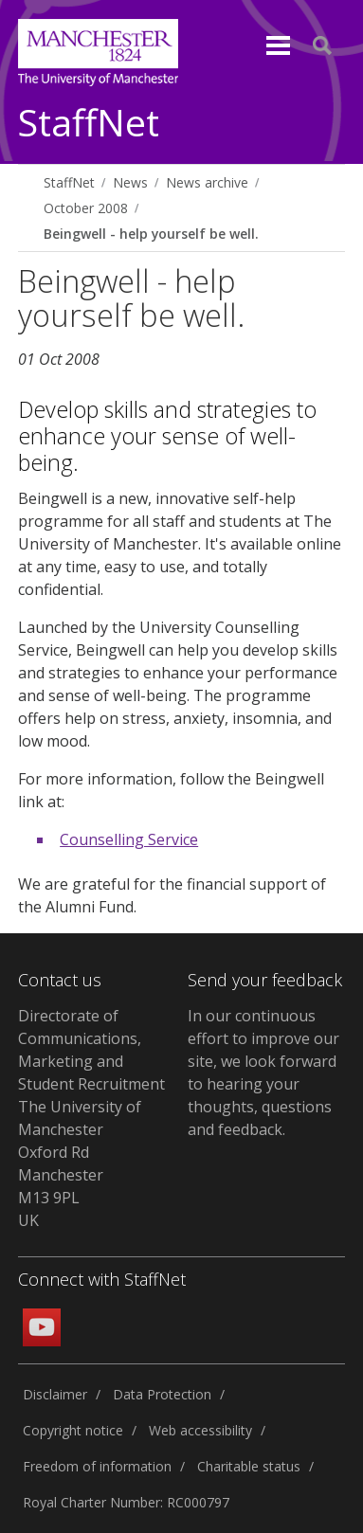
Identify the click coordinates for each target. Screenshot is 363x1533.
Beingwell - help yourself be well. (151, 234)
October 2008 (86, 208)
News (130, 182)
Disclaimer (55, 1394)
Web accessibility (200, 1430)
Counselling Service (129, 839)
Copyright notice (73, 1430)
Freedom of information (97, 1466)
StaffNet (88, 123)
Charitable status (248, 1466)
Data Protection (162, 1394)
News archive (207, 182)
